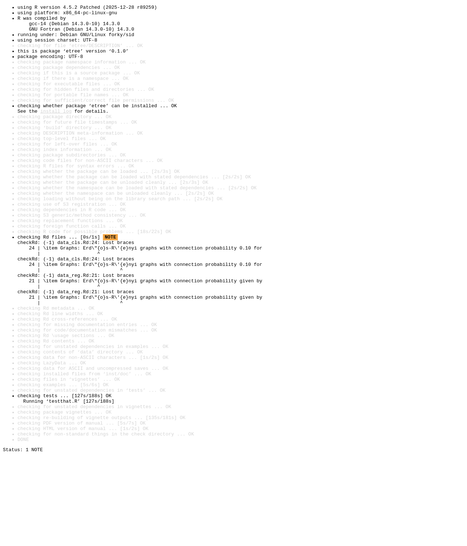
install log (56, 132)
